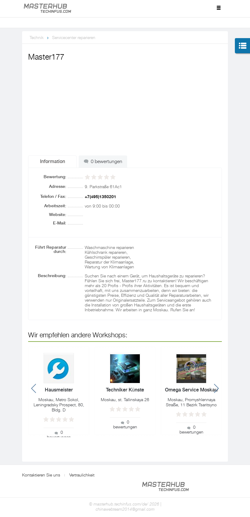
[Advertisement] (125, 108)
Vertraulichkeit (81, 475)
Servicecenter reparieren (73, 37)
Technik (37, 37)
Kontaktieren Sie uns (41, 475)
